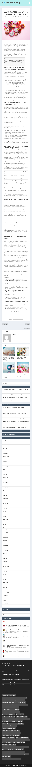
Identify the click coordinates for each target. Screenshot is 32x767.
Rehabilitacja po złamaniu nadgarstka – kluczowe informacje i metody (17, 635)
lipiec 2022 (4, 511)
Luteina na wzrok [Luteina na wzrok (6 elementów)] (20, 714)
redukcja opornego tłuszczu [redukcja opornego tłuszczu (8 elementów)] (23, 740)
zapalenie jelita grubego (9, 141)
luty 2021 (4, 555)
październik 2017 (6, 592)
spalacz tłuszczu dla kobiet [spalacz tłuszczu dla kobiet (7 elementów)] (19, 742)
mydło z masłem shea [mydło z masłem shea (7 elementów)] (6, 723)
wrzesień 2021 (5, 537)
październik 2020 (6, 566)
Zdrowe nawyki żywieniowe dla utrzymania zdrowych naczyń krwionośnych (17, 646)
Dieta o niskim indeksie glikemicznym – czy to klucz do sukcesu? (13, 682)
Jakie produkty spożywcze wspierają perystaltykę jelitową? (14, 62)
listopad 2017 (5, 590)
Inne (3, 612)
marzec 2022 (5, 521)
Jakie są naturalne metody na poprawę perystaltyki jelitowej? (14, 60)
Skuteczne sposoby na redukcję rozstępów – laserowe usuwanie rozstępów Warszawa (15, 671)
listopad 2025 (5, 453)
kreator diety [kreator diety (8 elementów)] (16, 707)
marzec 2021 (5, 553)
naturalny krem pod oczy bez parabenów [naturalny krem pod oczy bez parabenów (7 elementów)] (10, 735)
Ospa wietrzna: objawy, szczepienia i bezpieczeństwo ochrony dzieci (15, 389)
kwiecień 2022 (5, 519)
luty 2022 (4, 524)
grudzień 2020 (5, 561)
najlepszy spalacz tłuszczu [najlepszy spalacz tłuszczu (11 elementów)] (18, 723)
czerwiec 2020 (5, 576)
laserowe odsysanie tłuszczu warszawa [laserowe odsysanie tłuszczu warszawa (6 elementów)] (10, 709)
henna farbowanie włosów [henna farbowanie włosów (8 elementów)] (7, 704)
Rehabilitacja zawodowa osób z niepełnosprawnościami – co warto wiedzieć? (16, 668)
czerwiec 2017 (5, 603)
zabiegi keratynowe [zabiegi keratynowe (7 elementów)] (6, 756)
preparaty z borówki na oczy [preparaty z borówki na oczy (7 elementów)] (22, 737)
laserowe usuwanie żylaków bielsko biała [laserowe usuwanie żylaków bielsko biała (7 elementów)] (10, 711)
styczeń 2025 (5, 474)
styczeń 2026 (5, 448)
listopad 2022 (5, 500)
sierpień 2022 (5, 508)
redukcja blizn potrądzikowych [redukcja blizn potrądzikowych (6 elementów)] (8, 740)
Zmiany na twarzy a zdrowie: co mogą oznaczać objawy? (13, 418)
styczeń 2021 (5, 558)
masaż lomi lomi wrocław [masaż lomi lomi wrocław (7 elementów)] (21, 716)
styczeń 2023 (5, 495)
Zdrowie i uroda (23, 16)
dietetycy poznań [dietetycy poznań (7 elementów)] (23, 697)
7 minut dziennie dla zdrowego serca (8, 676)
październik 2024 (6, 477)
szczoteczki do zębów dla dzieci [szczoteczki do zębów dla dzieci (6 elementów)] (9, 744)
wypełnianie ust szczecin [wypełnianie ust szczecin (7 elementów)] (7, 754)
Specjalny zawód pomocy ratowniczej (12, 650)
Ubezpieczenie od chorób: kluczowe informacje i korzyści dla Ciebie (9, 375)
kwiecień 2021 (5, 550)
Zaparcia (5, 240)
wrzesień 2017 (5, 595)
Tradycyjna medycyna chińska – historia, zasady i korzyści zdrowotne (16, 394)
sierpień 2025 (5, 461)
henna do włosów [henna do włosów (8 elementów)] (21, 702)
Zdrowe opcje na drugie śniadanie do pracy (21, 358)
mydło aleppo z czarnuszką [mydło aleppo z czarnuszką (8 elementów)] (16, 721)
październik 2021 (6, 534)
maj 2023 (4, 485)
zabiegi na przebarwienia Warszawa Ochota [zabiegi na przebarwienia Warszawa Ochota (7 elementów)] (11, 758)
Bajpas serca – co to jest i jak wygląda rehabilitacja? (12, 416)
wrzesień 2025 (5, 458)
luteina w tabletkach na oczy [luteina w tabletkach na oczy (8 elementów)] (8, 716)
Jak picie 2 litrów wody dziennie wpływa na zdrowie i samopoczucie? (14, 684)
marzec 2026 (5, 445)
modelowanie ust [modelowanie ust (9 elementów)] (5, 721)
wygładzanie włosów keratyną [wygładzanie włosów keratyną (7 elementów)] (17, 751)
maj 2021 (4, 548)
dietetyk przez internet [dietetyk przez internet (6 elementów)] (7, 700)
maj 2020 (4, 579)
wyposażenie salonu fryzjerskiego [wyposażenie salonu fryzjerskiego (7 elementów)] (21, 754)
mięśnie (11, 211)
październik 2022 (6, 503)
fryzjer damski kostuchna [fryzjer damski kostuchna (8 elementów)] (19, 700)
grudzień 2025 (5, 451)
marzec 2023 (5, 490)
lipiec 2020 (4, 574)
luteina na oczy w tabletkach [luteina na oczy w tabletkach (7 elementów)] (8, 714)
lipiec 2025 (4, 464)
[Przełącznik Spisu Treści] (23, 59)
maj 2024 (4, 479)
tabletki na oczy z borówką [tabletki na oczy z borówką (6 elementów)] (22, 747)
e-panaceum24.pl (12, 16)
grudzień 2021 (5, 529)
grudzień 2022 (5, 498)
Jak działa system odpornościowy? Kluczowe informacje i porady (15, 397)
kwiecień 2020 (5, 582)
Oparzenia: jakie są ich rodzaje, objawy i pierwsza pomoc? (13, 407)
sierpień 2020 (5, 571)
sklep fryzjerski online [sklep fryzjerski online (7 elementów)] (7, 742)
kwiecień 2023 (5, 487)
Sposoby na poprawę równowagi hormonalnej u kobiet (16, 625)
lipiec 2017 (4, 600)
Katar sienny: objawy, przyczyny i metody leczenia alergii (23, 374)
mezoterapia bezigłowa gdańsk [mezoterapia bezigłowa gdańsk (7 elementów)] (8, 718)
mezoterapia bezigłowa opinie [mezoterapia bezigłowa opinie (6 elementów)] (23, 718)
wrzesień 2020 (5, 569)
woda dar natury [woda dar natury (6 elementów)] (5, 751)
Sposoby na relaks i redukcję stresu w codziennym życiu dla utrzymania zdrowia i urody (16, 410)
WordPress (25, 765)
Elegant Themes (15, 765)
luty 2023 (4, 492)
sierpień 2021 (5, 540)
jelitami (9, 234)
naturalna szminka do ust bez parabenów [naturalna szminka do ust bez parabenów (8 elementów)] (11, 730)
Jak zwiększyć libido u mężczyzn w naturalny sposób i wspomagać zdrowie (15, 679)
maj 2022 (4, 516)
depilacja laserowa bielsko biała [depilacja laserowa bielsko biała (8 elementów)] (8, 695)
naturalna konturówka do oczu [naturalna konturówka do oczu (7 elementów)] (9, 725)
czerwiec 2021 (5, 545)
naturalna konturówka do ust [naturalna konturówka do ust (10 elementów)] (8, 728)
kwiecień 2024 (5, 482)
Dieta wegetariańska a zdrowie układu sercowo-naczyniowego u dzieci (9, 358)
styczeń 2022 (5, 527)
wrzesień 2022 (5, 506)
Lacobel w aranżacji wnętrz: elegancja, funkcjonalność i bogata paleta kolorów (16, 400)
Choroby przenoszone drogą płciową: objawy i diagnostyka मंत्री (14, 427)
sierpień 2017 (5, 597)
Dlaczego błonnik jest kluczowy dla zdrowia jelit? (12, 61)
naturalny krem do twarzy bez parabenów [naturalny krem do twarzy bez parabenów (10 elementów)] (11, 732)
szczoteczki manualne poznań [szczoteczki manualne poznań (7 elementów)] (8, 747)
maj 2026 (4, 440)
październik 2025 (6, 456)
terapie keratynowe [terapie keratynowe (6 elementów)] (19, 749)
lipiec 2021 (4, 542)
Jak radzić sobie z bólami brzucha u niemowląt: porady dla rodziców (17, 641)
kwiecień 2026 (5, 443)
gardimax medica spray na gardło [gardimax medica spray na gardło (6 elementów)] (9, 702)
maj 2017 (4, 605)
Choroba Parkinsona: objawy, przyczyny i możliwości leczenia (16, 284)
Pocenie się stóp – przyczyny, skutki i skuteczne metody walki (13, 665)
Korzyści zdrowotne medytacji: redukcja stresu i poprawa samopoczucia (13, 424)
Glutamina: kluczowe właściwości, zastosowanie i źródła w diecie (15, 392)
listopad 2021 (5, 532)
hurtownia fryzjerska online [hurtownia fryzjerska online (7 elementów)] (21, 704)
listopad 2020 (5, 563)
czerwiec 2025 (5, 466)
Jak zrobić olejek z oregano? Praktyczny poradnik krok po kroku (14, 413)
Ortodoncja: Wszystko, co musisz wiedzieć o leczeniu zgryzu (16, 301)
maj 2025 (4, 469)
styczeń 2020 (5, 587)
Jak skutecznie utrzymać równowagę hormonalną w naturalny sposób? (16, 421)
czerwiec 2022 (5, 514)
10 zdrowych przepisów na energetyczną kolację (10, 674)
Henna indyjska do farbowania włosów (12, 655)
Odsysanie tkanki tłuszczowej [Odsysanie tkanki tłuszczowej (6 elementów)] (8, 737)
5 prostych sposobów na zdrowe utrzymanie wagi (15, 621)
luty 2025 (4, 472)
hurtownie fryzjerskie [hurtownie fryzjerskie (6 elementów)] (6, 707)
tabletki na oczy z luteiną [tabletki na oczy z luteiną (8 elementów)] (7, 749)
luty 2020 (4, 584)
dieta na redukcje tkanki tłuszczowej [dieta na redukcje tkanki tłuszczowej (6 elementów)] (10, 697)
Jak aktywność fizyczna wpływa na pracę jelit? (12, 63)
